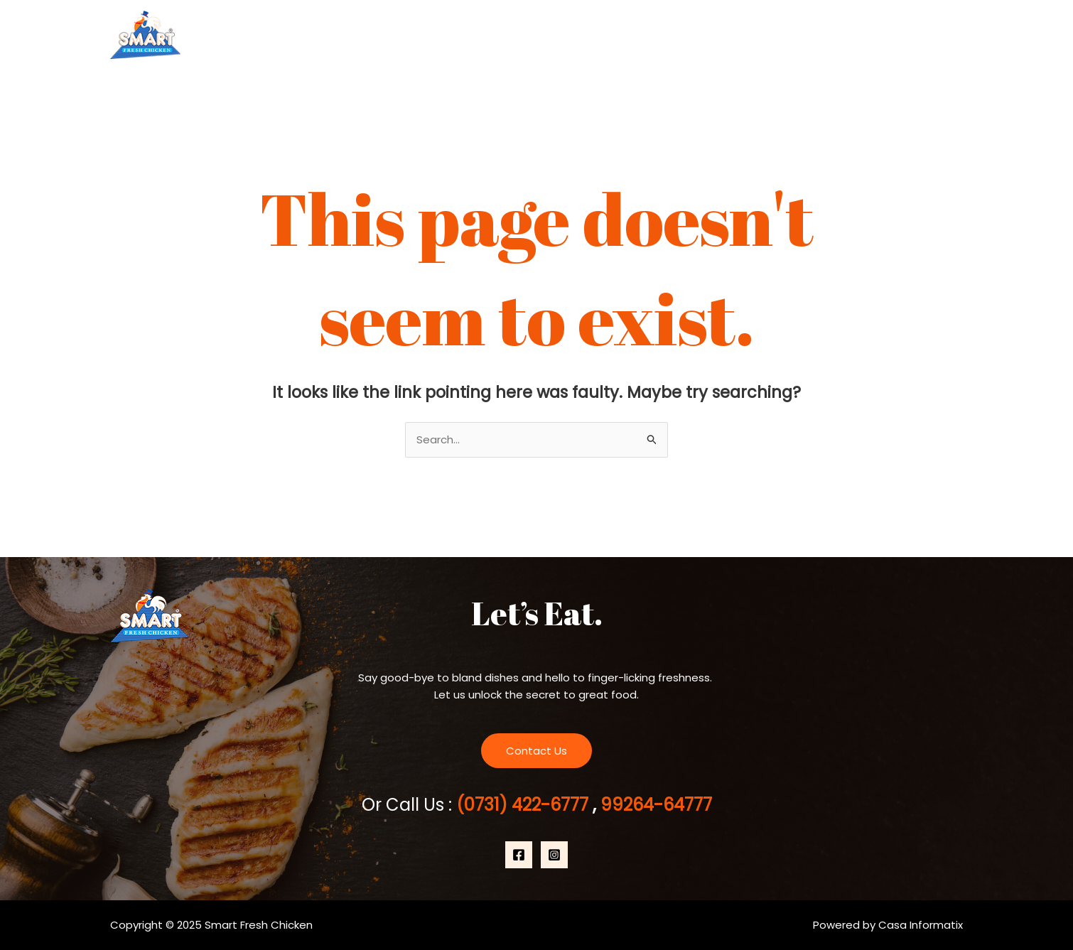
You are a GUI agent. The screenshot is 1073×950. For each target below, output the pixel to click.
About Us (734, 35)
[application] (851, 34)
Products (822, 34)
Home (661, 35)
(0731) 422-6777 (524, 804)
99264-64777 (654, 804)
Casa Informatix (920, 924)
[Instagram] (554, 854)
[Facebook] (518, 854)
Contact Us (917, 35)
